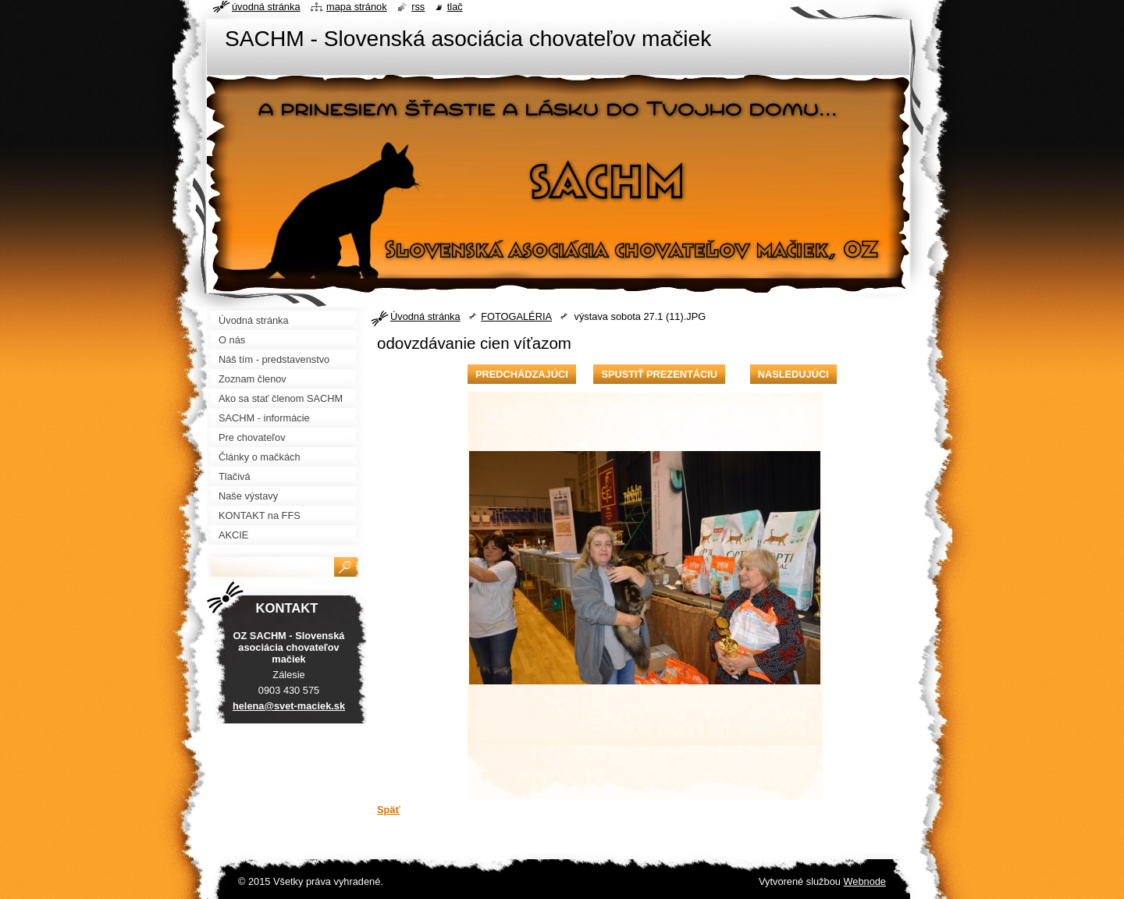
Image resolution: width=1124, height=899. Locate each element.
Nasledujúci (793, 374)
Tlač (455, 6)
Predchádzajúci (521, 374)
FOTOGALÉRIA (516, 316)
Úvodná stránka (425, 316)
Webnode (864, 881)
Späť (388, 809)
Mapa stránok (356, 6)
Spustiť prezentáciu (659, 374)
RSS (418, 6)
